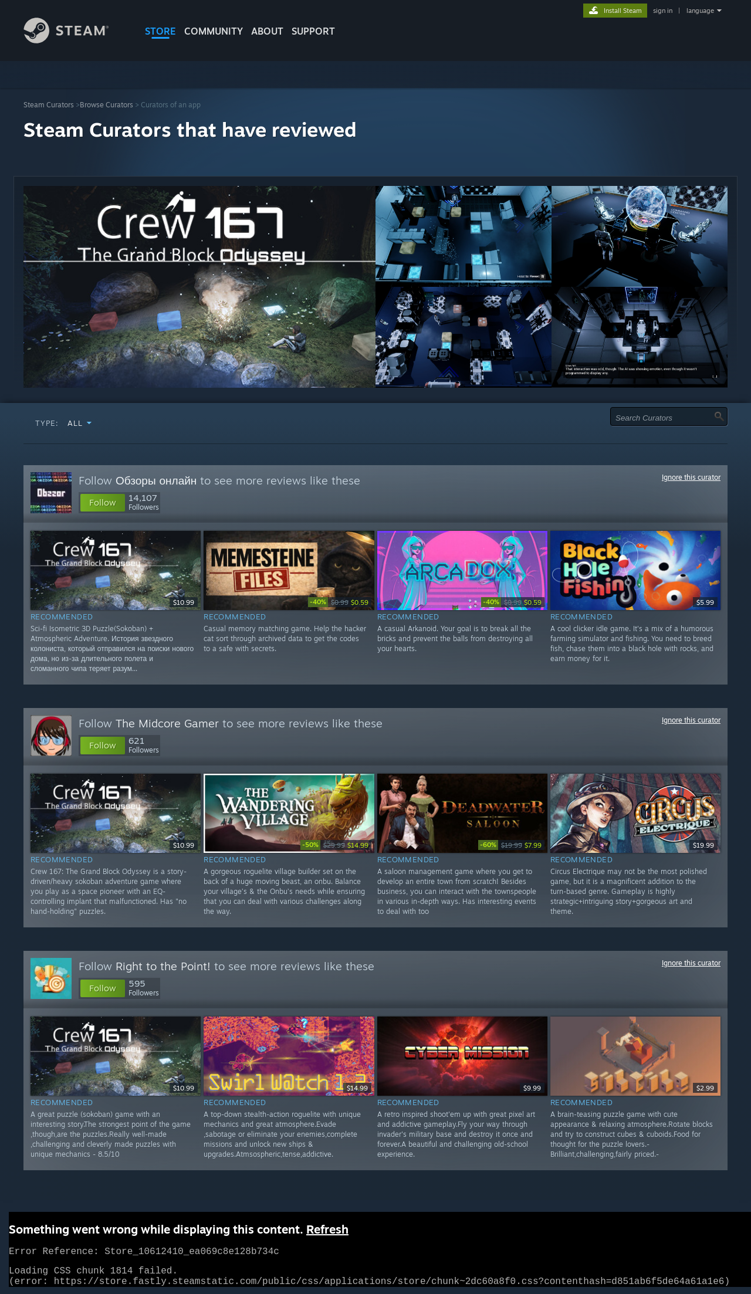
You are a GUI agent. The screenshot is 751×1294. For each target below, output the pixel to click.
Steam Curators (48, 104)
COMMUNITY (213, 31)
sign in (662, 10)
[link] (339, 602)
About (267, 31)
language (700, 10)
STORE (160, 31)
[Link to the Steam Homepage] (75, 40)
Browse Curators (106, 104)
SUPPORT (313, 31)
